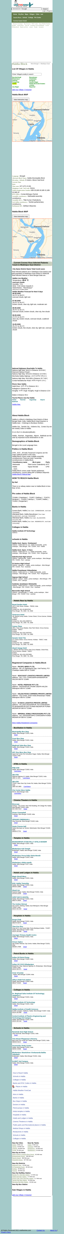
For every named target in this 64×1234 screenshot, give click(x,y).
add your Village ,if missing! (22, 90)
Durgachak (16, 82)
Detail (16, 735)
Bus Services (27, 23)
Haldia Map (16, 404)
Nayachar (32, 87)
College (30, 17)
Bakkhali (15, 401)
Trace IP (27, 25)
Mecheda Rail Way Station (20, 1182)
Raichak (23, 400)
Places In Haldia (21, 1086)
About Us (53, 1230)
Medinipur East (45, 64)
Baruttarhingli (17, 77)
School (25, 17)
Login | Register (47, 11)
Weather (14, 25)
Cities (37, 14)
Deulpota (32, 80)
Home (15, 14)
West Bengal (35, 64)
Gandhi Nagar (34, 82)
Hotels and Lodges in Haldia (23, 1118)
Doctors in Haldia (19, 1104)
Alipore (42, 400)
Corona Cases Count (20, 21)
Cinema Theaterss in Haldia (23, 1121)
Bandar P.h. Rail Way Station (21, 1175)
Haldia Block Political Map (21, 474)
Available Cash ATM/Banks (37, 25)
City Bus (21, 14)
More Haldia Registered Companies (25, 723)
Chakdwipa (33, 79)
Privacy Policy (6, 1232)
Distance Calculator (18, 23)
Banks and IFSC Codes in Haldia (24, 1083)
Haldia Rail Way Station (19, 1176)
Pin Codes (37, 17)
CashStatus (17, 771)
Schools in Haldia (19, 1076)
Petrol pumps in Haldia (21, 1108)
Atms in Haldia (18, 1094)
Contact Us (41, 1230)
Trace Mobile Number (44, 23)
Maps (26, 14)
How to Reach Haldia (20, 1073)
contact (31, 27)
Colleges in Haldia (19, 1080)
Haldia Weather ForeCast (22, 1090)
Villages (32, 14)
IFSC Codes (35, 23)
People (36, 27)
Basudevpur (33, 77)
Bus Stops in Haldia (20, 1101)
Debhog (15, 80)
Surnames (41, 27)
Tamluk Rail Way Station (19, 1180)
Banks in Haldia (18, 1098)
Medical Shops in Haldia (21, 1128)
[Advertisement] (32, 45)
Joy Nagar (15, 87)
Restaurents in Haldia (20, 1132)
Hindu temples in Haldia (21, 1111)
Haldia (14, 83)
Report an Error (24, 27)
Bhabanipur (16, 79)
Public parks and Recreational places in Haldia (29, 1125)
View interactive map (21, 99)
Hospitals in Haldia (19, 1115)
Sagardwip (33, 400)
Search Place (20, 25)
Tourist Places (17, 17)
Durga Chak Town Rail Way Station (23, 1178)
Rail (42, 14)
